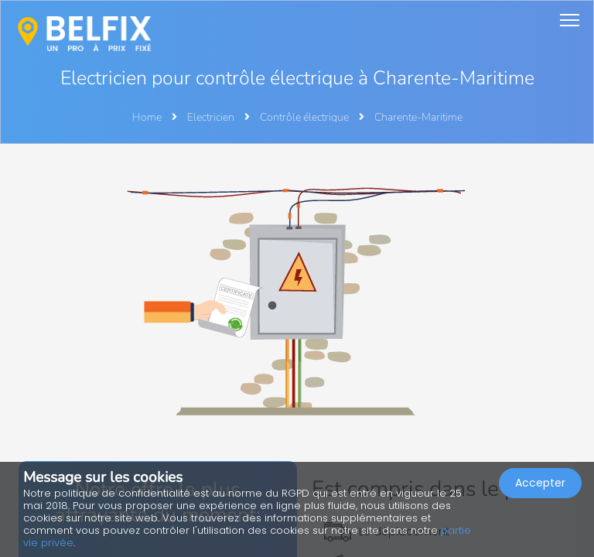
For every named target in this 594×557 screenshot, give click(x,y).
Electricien (212, 117)
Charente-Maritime (418, 117)
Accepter (540, 482)
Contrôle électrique (305, 117)
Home (147, 117)
